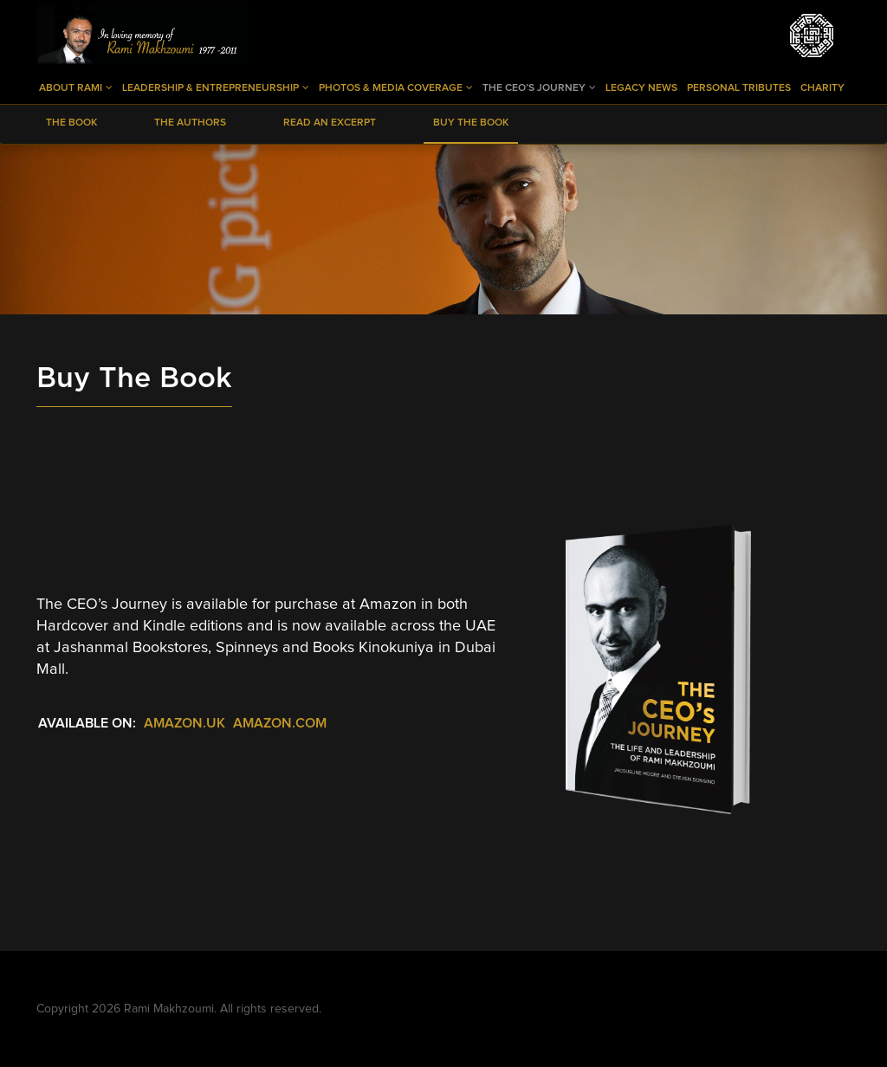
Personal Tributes (739, 88)
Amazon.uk (184, 723)
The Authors (190, 123)
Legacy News (641, 88)
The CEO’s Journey (539, 88)
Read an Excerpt (329, 123)
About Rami (76, 88)
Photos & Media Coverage (396, 88)
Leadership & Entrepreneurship (215, 88)
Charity (822, 88)
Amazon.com (280, 723)
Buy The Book (470, 123)
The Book (71, 123)
